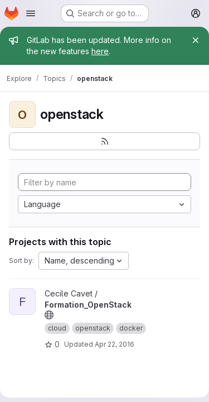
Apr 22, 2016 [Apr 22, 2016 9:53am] (114, 344)
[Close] (195, 40)
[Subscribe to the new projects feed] (104, 141)
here (100, 51)
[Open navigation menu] (31, 13)
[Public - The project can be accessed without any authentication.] (49, 314)
